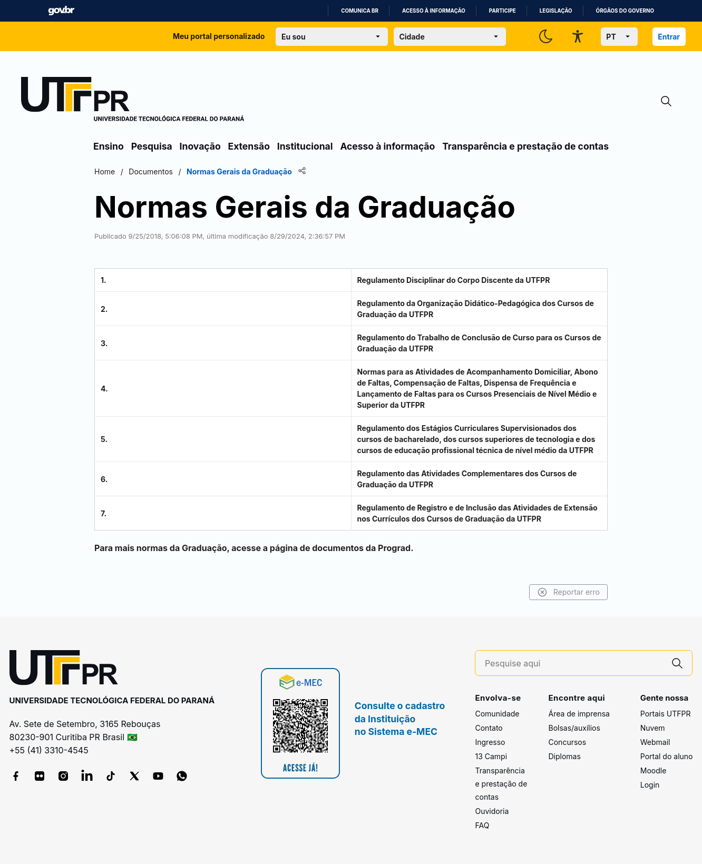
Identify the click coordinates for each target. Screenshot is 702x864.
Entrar (669, 36)
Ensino (108, 146)
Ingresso (490, 742)
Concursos (567, 742)
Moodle (653, 770)
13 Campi (491, 756)
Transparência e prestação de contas (525, 146)
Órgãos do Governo (625, 11)
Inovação (200, 146)
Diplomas (564, 756)
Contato (488, 727)
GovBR (61, 11)
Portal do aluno (666, 756)
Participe (502, 11)
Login (650, 784)
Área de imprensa (578, 713)
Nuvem (652, 727)
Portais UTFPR (665, 713)
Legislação (556, 11)
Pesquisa (151, 146)
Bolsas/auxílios (574, 727)
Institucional (305, 146)
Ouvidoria (492, 811)
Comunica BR (359, 11)
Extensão (249, 146)
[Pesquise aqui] (574, 663)
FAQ (482, 825)
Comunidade (497, 713)
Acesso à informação (433, 11)
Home (104, 171)
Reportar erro (568, 592)
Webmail (655, 742)
